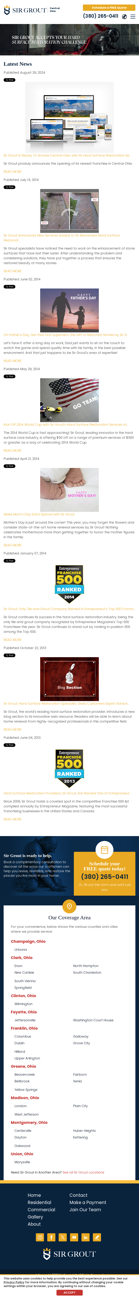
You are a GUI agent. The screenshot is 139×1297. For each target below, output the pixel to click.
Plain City (80, 1106)
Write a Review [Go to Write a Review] (97, 1237)
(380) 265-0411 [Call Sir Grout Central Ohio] (100, 16)
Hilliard (19, 1051)
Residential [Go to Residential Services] (39, 1202)
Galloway (81, 1036)
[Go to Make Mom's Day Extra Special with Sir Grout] (69, 490)
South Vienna (25, 981)
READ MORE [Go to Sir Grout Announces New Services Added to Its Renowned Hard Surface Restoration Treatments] (13, 271)
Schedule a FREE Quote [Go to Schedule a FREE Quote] (109, 8)
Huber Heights (84, 1130)
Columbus (22, 1036)
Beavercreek (24, 1074)
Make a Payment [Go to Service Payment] (88, 1202)
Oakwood (22, 1146)
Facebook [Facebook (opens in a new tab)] (51, 1237)
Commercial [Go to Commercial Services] (41, 1210)
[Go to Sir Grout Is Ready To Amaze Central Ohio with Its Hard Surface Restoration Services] (69, 117)
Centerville (22, 1130)
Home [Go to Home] (34, 1195)
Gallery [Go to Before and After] (35, 1217)
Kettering (80, 1137)
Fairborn (80, 1074)
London (20, 1106)
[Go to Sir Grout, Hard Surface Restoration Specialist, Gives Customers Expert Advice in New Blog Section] (69, 679)
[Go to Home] (34, 11)
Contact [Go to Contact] (78, 1195)
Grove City (81, 1043)
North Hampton (85, 966)
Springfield (23, 987)
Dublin (19, 1043)
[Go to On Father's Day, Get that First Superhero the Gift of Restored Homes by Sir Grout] (69, 310)
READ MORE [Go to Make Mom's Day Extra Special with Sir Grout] (13, 545)
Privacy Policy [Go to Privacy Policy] (14, 1282)
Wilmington (23, 1004)
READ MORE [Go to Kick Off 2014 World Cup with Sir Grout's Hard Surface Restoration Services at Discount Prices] (13, 450)
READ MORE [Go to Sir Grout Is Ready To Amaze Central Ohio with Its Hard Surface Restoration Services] (13, 171)
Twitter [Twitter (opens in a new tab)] (63, 1237)
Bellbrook (22, 1081)
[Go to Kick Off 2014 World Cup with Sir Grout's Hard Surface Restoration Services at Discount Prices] (69, 400)
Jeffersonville (24, 1020)
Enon (18, 966)
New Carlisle (24, 972)
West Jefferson (26, 1114)
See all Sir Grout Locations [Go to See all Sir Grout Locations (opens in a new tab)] (83, 1172)
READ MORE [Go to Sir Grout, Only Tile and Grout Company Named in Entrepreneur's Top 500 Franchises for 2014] (13, 639)
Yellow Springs (25, 1089)
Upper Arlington (27, 1058)
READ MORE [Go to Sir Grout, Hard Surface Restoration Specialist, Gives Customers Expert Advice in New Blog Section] (13, 729)
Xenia (77, 1081)
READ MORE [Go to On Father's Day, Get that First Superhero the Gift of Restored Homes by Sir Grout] (13, 361)
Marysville (22, 1162)
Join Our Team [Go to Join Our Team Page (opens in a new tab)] (85, 1210)
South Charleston (87, 972)
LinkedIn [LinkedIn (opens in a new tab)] (85, 1237)
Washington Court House (93, 1020)
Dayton (20, 1137)
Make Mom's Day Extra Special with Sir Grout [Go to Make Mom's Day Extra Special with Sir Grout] (39, 514)
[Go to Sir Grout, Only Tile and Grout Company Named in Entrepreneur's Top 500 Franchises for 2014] (69, 584)
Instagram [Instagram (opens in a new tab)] (40, 1237)
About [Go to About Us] (34, 1224)
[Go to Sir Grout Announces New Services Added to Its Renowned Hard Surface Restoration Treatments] (69, 211)
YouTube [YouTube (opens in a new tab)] (74, 1237)
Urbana (20, 949)
